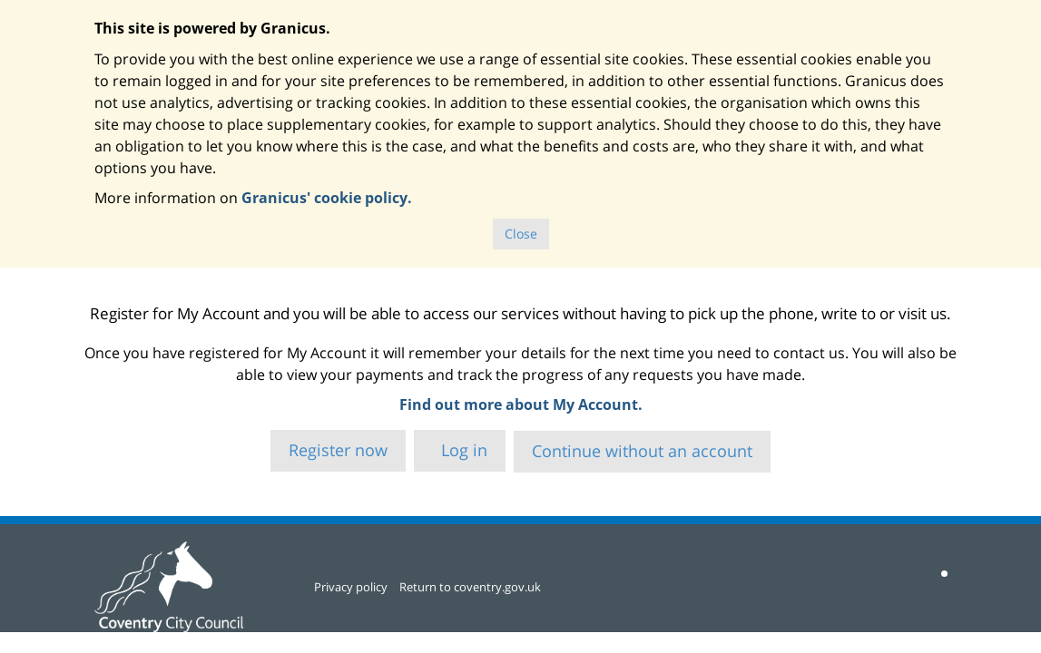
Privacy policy (351, 587)
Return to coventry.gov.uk (470, 587)
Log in (462, 450)
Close (521, 233)
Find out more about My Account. (521, 404)
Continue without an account (642, 451)
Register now (338, 450)
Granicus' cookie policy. (326, 198)
